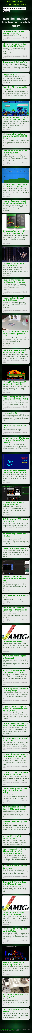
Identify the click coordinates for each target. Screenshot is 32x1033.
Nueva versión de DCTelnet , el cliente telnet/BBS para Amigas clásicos (14, 883)
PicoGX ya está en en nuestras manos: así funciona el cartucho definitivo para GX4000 (15, 333)
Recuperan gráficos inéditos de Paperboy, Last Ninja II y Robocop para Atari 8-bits (16, 755)
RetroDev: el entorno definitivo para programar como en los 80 (14, 503)
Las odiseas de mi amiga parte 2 (13, 641)
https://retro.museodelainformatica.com (16, 4)
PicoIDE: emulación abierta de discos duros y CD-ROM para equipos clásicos (14, 808)
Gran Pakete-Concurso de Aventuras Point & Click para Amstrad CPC (14, 963)
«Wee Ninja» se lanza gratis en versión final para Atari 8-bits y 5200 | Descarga (15, 351)
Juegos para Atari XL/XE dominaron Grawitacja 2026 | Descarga (13, 32)
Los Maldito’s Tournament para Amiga (14, 548)
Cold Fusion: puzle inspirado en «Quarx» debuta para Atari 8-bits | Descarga (15, 45)
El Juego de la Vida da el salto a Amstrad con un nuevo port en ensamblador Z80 (15, 471)
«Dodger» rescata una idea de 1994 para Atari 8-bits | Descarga (15, 299)
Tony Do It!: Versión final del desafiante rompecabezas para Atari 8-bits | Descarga (15, 790)
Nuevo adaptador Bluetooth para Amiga (15, 62)
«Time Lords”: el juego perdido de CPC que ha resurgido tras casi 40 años (14, 383)
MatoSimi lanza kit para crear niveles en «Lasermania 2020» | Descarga (15, 773)
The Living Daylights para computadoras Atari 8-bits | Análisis (15, 930)
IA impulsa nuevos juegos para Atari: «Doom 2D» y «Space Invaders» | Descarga (15, 398)
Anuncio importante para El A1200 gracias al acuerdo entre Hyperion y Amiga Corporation (16, 440)
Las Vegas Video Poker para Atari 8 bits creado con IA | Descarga (15, 152)
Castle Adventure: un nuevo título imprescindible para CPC (13, 264)
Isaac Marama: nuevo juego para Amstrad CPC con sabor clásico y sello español (15, 118)
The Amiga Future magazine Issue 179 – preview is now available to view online (15, 724)
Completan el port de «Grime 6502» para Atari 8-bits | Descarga (15, 689)
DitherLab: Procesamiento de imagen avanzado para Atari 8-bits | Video (14, 671)
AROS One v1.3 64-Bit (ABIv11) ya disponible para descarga (13, 837)
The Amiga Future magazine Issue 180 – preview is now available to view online (15, 202)
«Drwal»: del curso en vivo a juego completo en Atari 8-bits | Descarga (14, 281)
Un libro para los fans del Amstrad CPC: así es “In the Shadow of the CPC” (15, 232)
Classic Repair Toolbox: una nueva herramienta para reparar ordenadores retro (14, 578)
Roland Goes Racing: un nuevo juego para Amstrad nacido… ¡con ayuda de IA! (15, 185)
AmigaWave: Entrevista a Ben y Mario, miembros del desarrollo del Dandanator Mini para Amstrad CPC (15, 708)
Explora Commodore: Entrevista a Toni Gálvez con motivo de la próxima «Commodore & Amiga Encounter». (14, 851)
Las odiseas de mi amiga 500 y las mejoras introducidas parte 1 (13, 913)
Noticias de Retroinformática (16, 1)
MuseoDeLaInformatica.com (7, 1032)
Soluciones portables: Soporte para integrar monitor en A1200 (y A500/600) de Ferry (15, 136)
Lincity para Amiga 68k (10, 74)
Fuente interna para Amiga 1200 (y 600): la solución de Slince (15, 1010)
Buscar (6, 11)
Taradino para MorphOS (10, 413)
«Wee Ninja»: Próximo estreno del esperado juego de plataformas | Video (15, 609)
